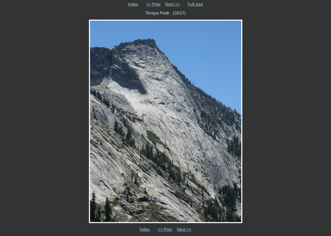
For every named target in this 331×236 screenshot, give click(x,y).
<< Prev (153, 4)
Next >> (172, 4)
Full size (195, 4)
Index (133, 4)
